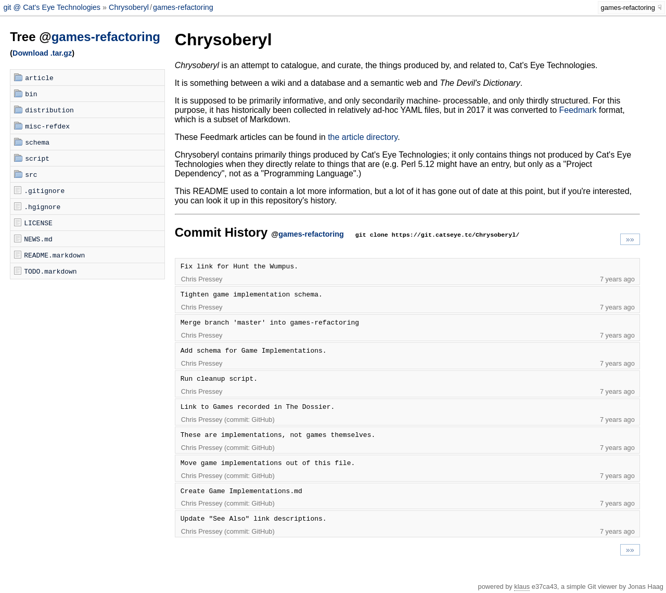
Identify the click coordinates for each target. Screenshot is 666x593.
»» (630, 239)
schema (37, 142)
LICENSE (38, 222)
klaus (522, 586)
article (39, 77)
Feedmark (578, 110)
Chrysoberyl (129, 7)
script (37, 158)
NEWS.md (38, 238)
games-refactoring (183, 7)
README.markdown (54, 255)
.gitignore (44, 190)
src (31, 174)
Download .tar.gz (42, 53)
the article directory (363, 137)
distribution (49, 109)
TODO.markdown (50, 271)
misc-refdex (47, 126)
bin (31, 93)
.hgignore (42, 206)
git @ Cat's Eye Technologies (53, 7)
